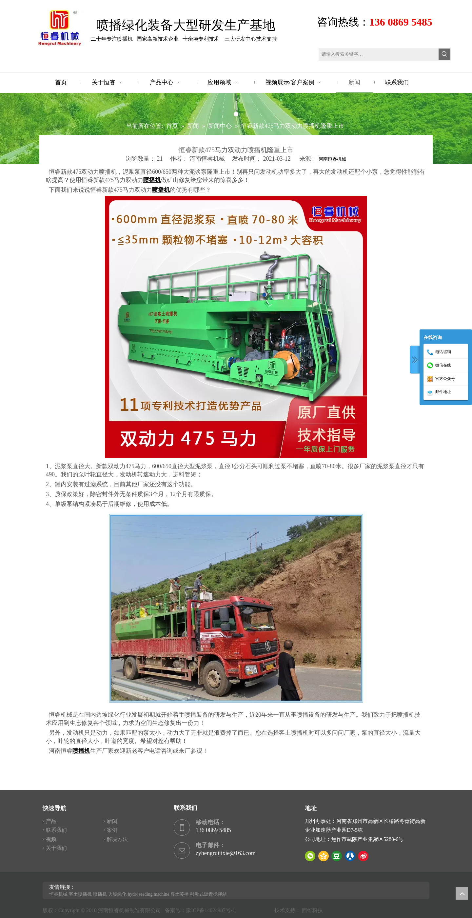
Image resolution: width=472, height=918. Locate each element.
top (462, 893)
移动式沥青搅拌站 (208, 894)
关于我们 (56, 848)
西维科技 (312, 910)
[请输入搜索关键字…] (379, 54)
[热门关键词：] (444, 54)
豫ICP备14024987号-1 (212, 910)
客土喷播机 (80, 894)
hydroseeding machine (148, 894)
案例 (112, 830)
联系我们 (56, 830)
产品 (51, 821)
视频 (51, 839)
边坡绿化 (117, 894)
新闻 (112, 821)
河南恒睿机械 (332, 159)
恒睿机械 (58, 894)
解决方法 (117, 839)
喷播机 (100, 894)
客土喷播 (179, 894)
